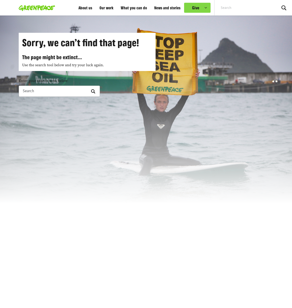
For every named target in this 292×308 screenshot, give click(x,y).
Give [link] (195, 8)
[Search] (59, 91)
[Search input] (243, 7)
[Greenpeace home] (35, 7)
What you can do (134, 7)
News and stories (167, 7)
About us (85, 7)
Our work (106, 7)
